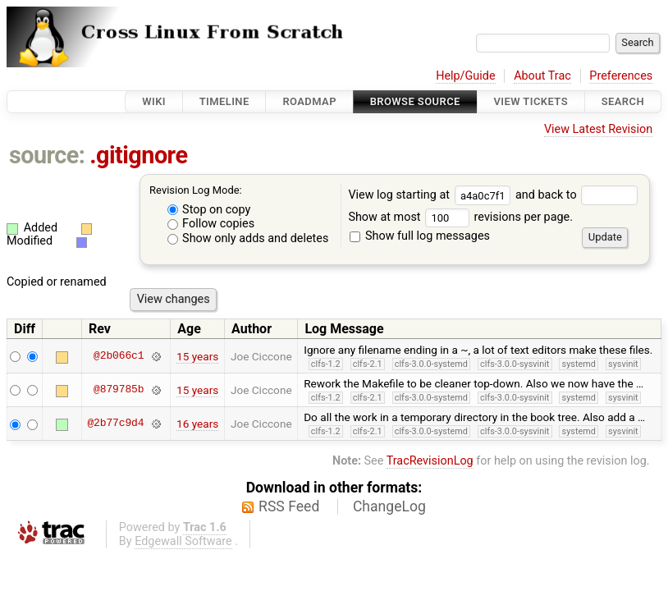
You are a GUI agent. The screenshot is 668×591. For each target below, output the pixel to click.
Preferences (620, 76)
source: (47, 155)
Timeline (224, 101)
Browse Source (415, 101)
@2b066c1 (119, 356)
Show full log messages (420, 236)
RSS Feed (289, 506)
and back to (576, 195)
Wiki (154, 101)
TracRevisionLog (430, 461)
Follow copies (211, 224)
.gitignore (138, 155)
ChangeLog (389, 506)
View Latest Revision (598, 129)
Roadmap (309, 101)
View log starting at (431, 195)
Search (623, 101)
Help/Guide (465, 76)
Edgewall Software (183, 541)
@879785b (119, 390)
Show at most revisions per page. (460, 217)
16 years (197, 423)
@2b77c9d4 (115, 423)
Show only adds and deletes (248, 238)
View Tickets (531, 101)
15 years (197, 356)
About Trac (542, 76)
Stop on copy (209, 210)
